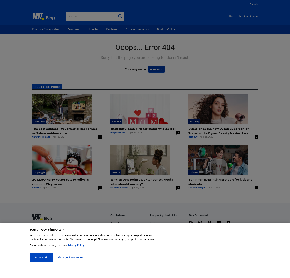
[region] (145, 250)
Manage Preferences (70, 257)
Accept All (41, 257)
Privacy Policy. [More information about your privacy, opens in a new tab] (76, 245)
